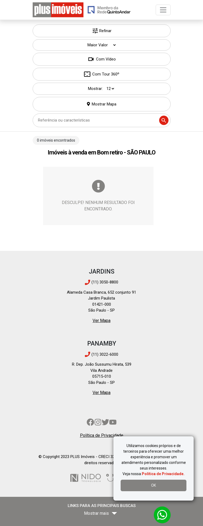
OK (153, 485)
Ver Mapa (101, 320)
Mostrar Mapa (104, 104)
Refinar (102, 30)
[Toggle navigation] (163, 10)
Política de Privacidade (101, 435)
